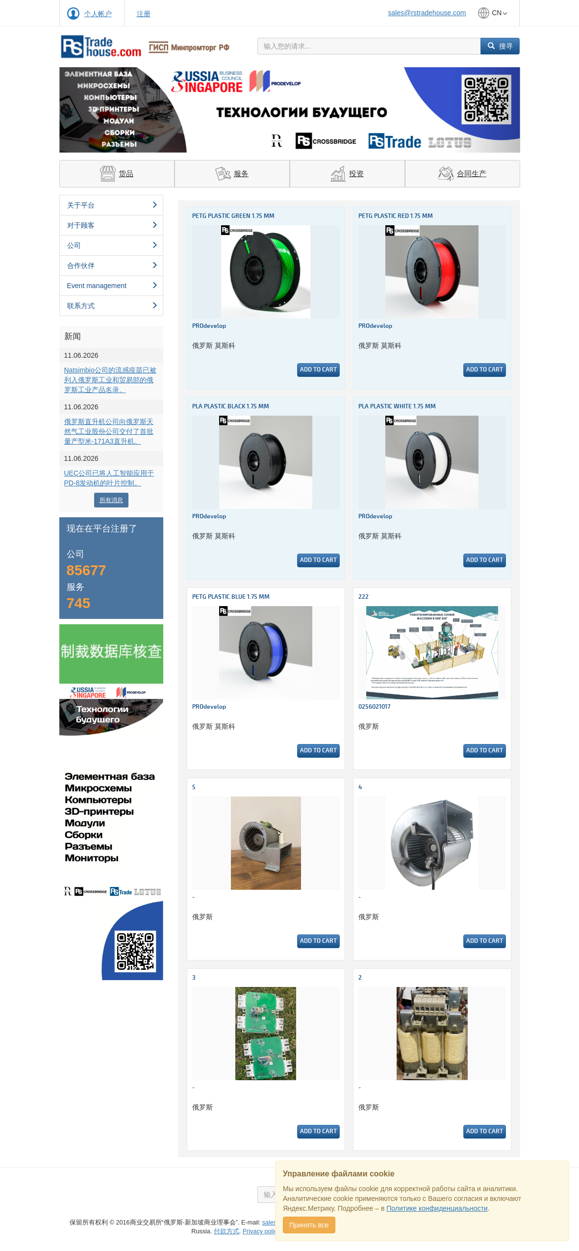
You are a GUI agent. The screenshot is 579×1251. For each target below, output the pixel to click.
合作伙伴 (112, 265)
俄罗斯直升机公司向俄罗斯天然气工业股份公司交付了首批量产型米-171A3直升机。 (108, 431)
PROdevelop (209, 326)
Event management (112, 286)
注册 (144, 14)
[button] (93, 110)
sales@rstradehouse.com (427, 13)
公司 (112, 245)
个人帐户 (98, 14)
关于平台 (112, 205)
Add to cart (318, 369)
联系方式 (112, 306)
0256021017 (374, 707)
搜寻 (500, 46)
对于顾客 (112, 225)
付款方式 (226, 1231)
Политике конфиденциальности (436, 1208)
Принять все (309, 1225)
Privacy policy (261, 1231)
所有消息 (111, 500)
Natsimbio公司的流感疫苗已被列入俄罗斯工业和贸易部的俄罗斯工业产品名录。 (110, 380)
